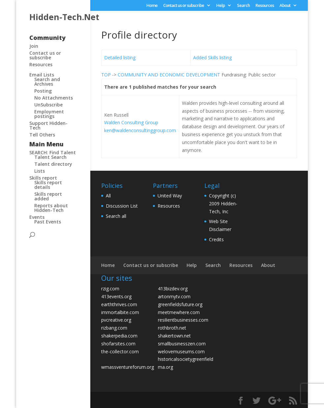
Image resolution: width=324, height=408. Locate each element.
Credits (216, 239)
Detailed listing (119, 57)
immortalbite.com (120, 312)
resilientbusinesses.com (183, 320)
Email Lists (41, 75)
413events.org (116, 296)
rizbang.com (114, 328)
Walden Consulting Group (131, 122)
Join (33, 46)
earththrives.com (119, 304)
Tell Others (42, 134)
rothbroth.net (172, 328)
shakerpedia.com (119, 336)
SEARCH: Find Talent (52, 152)
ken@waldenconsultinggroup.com (140, 130)
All (108, 195)
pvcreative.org (116, 320)
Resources (264, 5)
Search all (116, 216)
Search (243, 5)
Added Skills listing (212, 57)
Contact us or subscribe (183, 5)
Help (220, 5)
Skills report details (48, 184)
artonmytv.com (174, 296)
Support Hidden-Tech (48, 125)
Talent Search (50, 157)
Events (36, 217)
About (285, 5)
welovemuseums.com (181, 351)
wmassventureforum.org (127, 367)
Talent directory (53, 164)
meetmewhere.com (179, 312)
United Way (170, 195)
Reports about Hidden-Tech (51, 207)
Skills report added (48, 196)
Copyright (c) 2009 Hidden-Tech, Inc (223, 203)
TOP (106, 75)
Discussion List (122, 206)
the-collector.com (120, 351)
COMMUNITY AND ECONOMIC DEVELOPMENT (169, 75)
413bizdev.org (173, 288)
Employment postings (49, 113)
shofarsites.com (118, 343)
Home (152, 5)
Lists (39, 171)
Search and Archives (47, 81)
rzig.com (110, 288)
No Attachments (53, 98)
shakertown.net (174, 336)
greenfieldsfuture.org (180, 304)
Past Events (47, 222)
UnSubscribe (48, 105)
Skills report (43, 178)
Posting (43, 91)
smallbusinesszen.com (182, 343)
